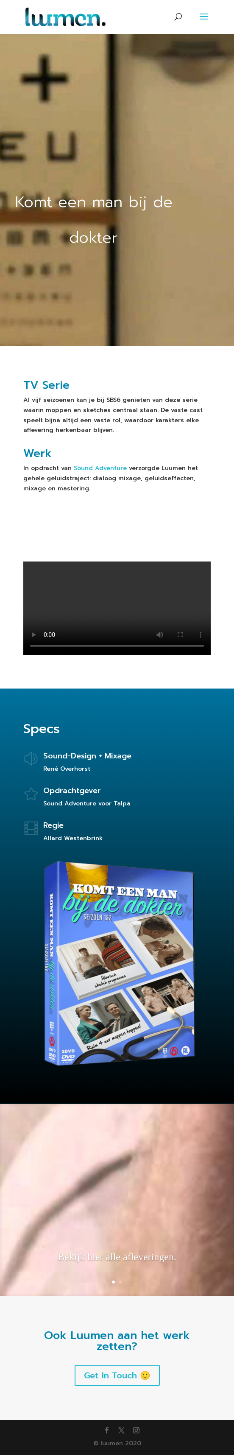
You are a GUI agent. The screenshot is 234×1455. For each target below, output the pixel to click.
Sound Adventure (100, 468)
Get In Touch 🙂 (117, 1375)
